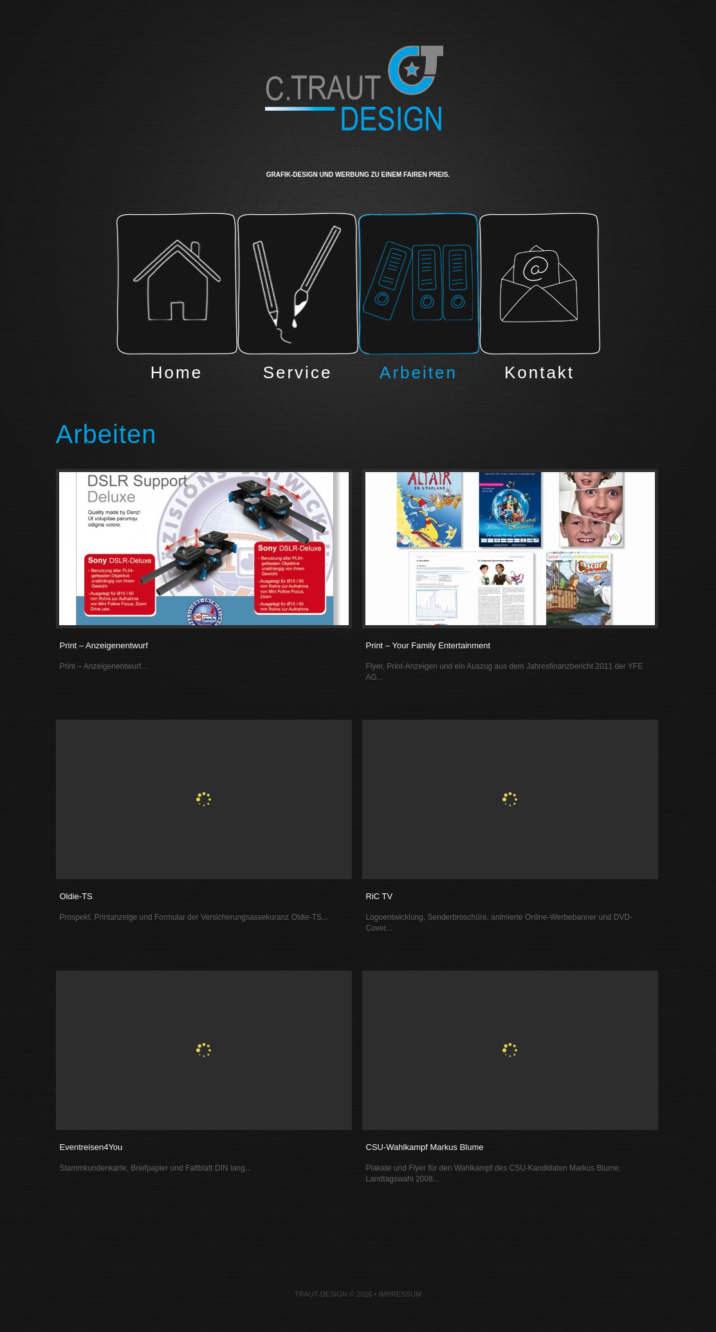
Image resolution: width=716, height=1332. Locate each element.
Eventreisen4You (91, 1147)
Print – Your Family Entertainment (428, 645)
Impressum (399, 1294)
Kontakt (539, 300)
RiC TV (379, 896)
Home (176, 300)
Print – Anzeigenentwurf (104, 645)
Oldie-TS (76, 896)
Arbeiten (418, 300)
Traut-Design (321, 1294)
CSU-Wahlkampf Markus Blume (425, 1147)
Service (297, 300)
